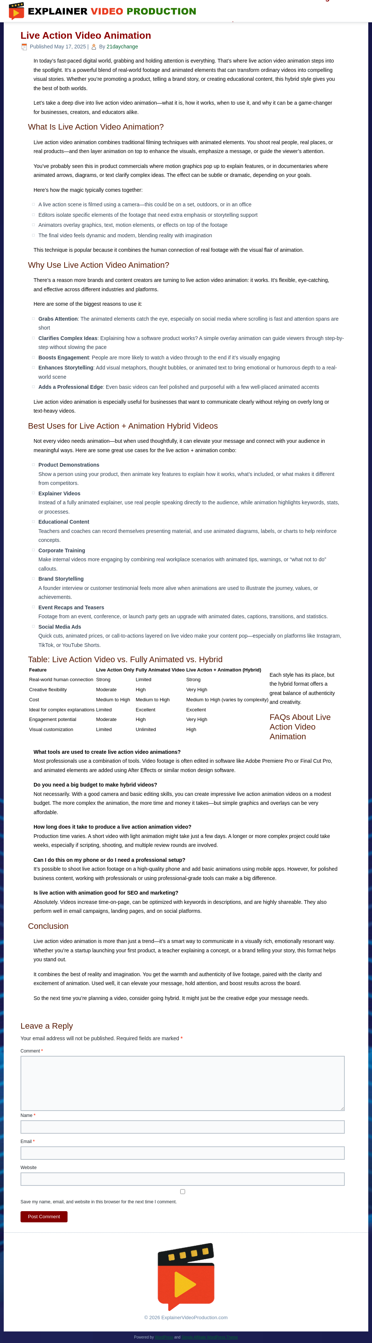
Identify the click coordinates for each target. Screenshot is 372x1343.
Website (29, 1167)
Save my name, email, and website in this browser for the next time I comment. (99, 1201)
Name (28, 1115)
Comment (32, 1051)
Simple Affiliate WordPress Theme (209, 1337)
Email (28, 1141)
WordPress (164, 1337)
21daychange (122, 47)
